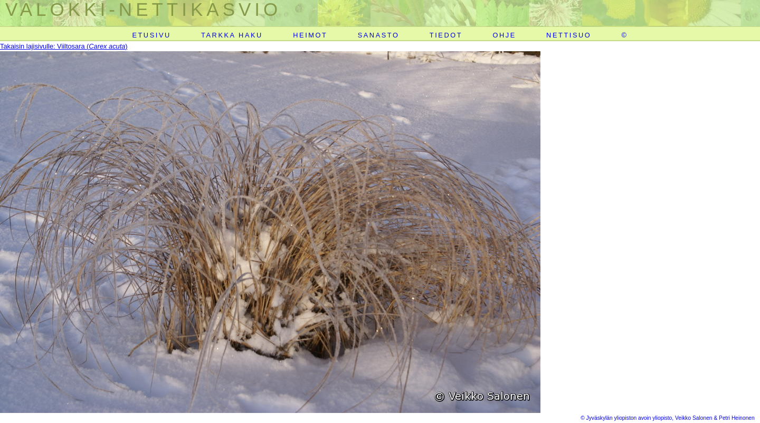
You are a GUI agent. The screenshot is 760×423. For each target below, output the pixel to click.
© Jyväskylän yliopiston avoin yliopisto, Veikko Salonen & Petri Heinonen (668, 418)
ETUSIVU (151, 35)
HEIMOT (310, 35)
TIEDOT (446, 35)
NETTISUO (568, 35)
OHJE (504, 35)
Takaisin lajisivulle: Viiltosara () (64, 46)
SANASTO (379, 35)
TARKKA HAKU (232, 35)
